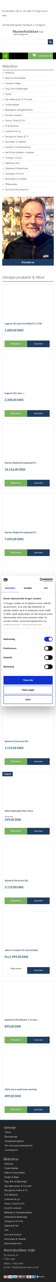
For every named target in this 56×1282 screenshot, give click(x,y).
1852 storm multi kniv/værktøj (20, 1089)
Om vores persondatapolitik (19, 1145)
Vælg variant (15, 969)
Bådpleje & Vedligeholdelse (19, 110)
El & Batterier (11, 126)
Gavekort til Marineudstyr (18, 147)
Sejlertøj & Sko (12, 163)
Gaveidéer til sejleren (15, 142)
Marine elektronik (13, 1243)
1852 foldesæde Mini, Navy (19, 810)
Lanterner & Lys (13, 131)
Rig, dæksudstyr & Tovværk (18, 99)
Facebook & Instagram (34, 24)
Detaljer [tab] (28, 588)
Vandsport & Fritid (14, 174)
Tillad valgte (28, 690)
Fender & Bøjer (11, 1177)
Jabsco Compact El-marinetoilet (21, 950)
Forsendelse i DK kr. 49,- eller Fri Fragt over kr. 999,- (25, 13)
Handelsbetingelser (12, 24)
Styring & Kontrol (13, 1234)
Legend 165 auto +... (15, 393)
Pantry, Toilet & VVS (15, 120)
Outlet (8, 94)
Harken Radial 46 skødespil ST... (21, 462)
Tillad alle (28, 680)
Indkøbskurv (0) (45, 56)
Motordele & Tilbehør (16, 179)
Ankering (9, 73)
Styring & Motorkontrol (17, 189)
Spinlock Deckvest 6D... (17, 741)
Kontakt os (28, 262)
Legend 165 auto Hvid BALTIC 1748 (23, 323)
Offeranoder (11, 184)
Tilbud (8, 1132)
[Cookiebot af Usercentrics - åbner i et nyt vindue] (40, 580)
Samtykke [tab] (10, 588)
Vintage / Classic (13, 158)
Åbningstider (11, 1137)
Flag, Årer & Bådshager (16, 89)
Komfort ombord (13, 115)
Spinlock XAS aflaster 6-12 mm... (22, 1019)
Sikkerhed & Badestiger (16, 168)
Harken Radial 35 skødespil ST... (21, 532)
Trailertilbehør (12, 105)
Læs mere (38, 344)
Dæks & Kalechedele (15, 78)
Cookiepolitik (11, 1150)
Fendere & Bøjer (13, 83)
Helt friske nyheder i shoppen (19, 152)
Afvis (28, 699)
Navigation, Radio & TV (16, 136)
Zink (6, 1230)
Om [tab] (46, 588)
